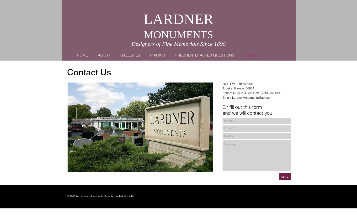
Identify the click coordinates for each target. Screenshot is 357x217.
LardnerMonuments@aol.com (252, 97)
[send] (285, 176)
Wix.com (73, 199)
